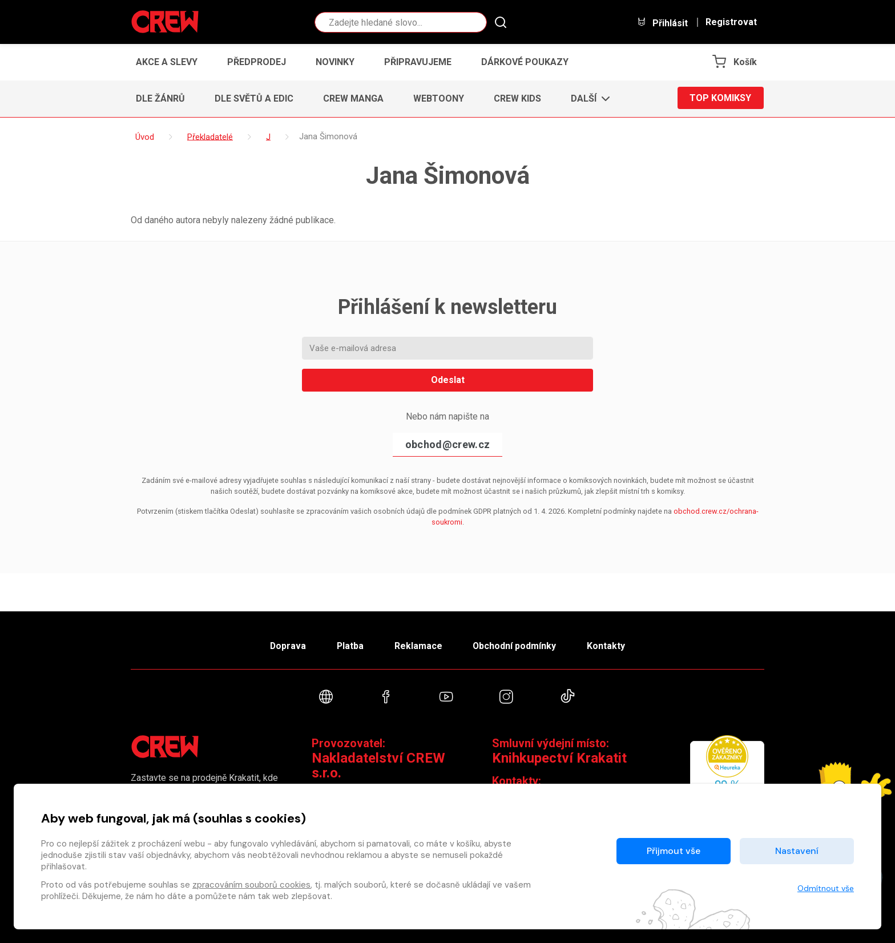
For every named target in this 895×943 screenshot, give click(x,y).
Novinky (335, 62)
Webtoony (438, 98)
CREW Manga (353, 98)
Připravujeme (417, 62)
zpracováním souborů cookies (251, 884)
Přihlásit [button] (662, 22)
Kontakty (608, 644)
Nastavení (797, 851)
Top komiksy (720, 98)
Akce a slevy (166, 62)
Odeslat (448, 379)
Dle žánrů (160, 98)
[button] (587, 98)
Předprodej (256, 62)
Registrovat (731, 22)
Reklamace (418, 644)
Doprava (286, 644)
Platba (349, 644)
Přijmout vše (673, 851)
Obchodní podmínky (516, 644)
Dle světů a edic (254, 98)
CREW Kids (517, 98)
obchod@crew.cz (447, 444)
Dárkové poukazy (525, 62)
